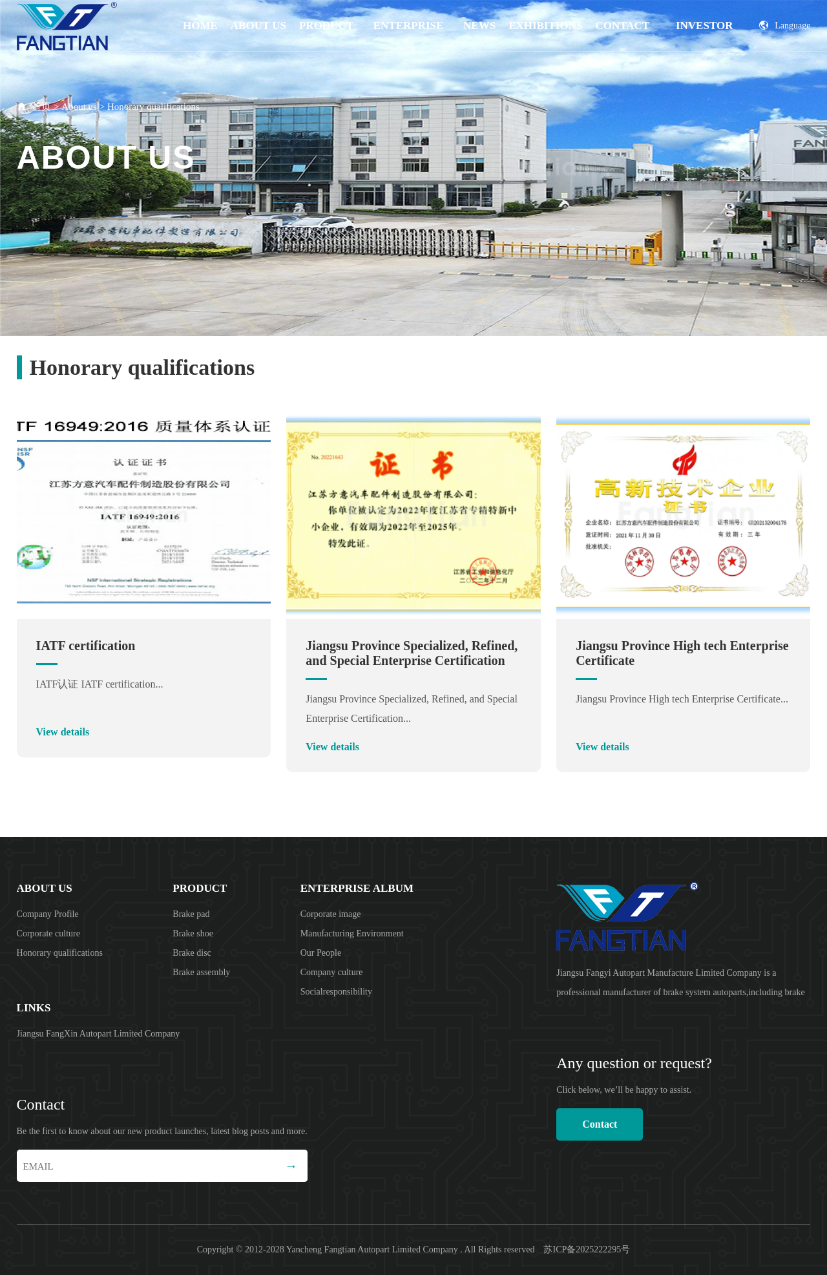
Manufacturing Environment (352, 933)
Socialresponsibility (336, 991)
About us (258, 25)
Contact (622, 25)
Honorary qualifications (153, 106)
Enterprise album (408, 35)
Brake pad (191, 914)
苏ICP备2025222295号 (586, 1249)
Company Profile (48, 914)
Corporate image (330, 914)
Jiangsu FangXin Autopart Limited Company (98, 1033)
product (326, 25)
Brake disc (192, 953)
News (479, 25)
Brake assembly (201, 972)
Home (200, 25)
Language (784, 25)
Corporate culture (48, 933)
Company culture (331, 972)
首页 (41, 106)
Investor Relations (705, 35)
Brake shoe (193, 933)
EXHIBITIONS (545, 25)
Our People (320, 953)
